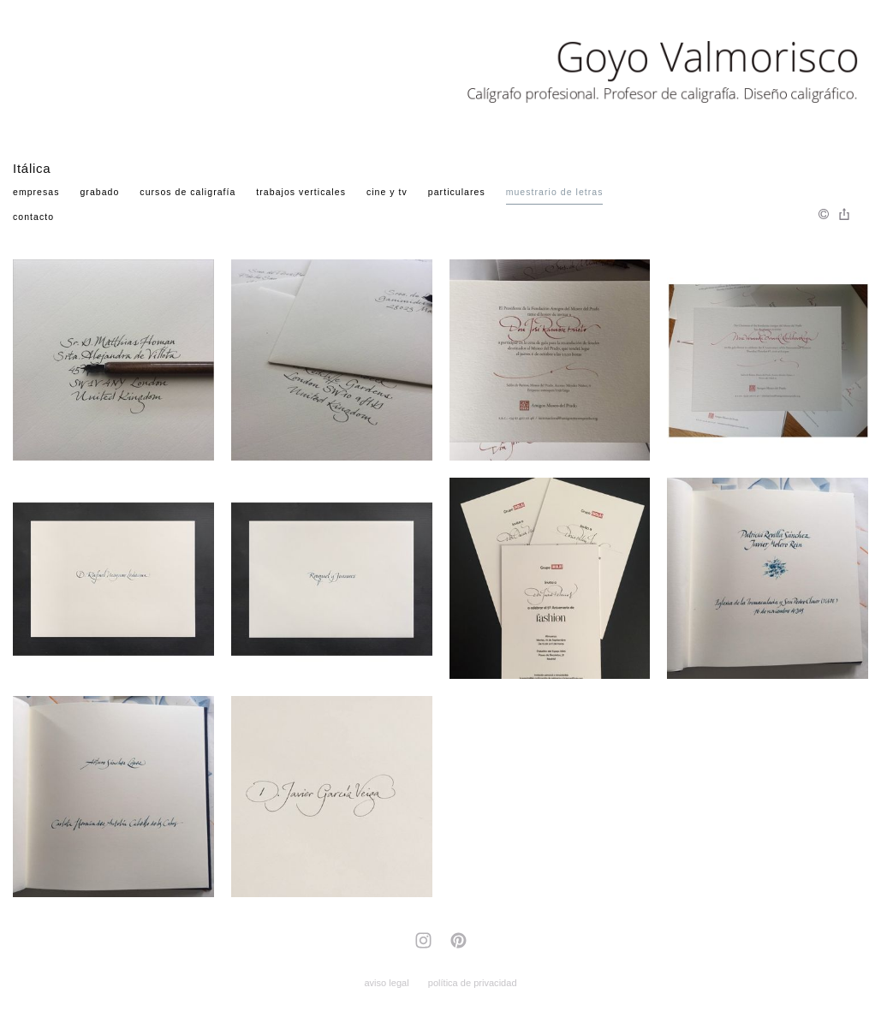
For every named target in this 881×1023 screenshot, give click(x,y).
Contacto (33, 216)
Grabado (99, 192)
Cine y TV (387, 192)
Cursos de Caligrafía (187, 192)
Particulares (456, 192)
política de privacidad (472, 983)
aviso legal (386, 983)
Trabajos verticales (301, 192)
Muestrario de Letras (555, 192)
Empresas (36, 192)
